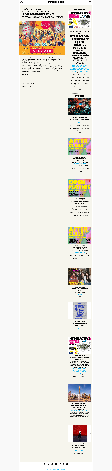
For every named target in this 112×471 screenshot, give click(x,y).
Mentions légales (51, 469)
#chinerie (80, 65)
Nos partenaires (61, 469)
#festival (78, 67)
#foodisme (85, 67)
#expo (73, 67)
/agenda (24, 7)
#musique (76, 68)
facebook (33, 82)
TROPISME (56, 2)
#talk (80, 71)
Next (90, 433)
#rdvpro (79, 70)
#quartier (73, 70)
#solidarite (86, 70)
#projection (83, 68)
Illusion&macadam (69, 468)
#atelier (74, 65)
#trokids (85, 71)
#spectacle (75, 71)
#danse (86, 65)
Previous (69, 433)
